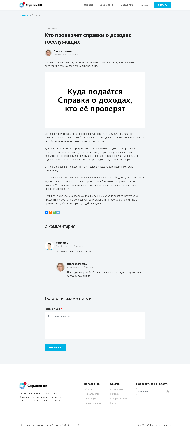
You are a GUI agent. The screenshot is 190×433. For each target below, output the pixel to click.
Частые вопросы (93, 403)
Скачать (162, 5)
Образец (89, 5)
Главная (23, 15)
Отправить (55, 347)
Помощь (143, 5)
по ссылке (84, 275)
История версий (118, 398)
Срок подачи (91, 398)
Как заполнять (91, 394)
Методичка (127, 5)
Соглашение (116, 389)
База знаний (106, 5)
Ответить (77, 246)
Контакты (115, 403)
